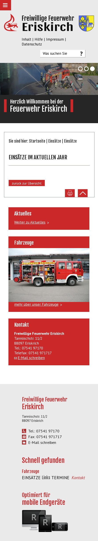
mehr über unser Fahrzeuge (36, 304)
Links (46, 477)
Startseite (37, 141)
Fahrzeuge (30, 471)
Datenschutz (32, 44)
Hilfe (39, 39)
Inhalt (26, 39)
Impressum (55, 39)
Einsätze (54, 141)
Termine (60, 477)
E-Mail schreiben (31, 357)
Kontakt (78, 477)
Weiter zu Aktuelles (29, 222)
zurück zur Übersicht (27, 183)
